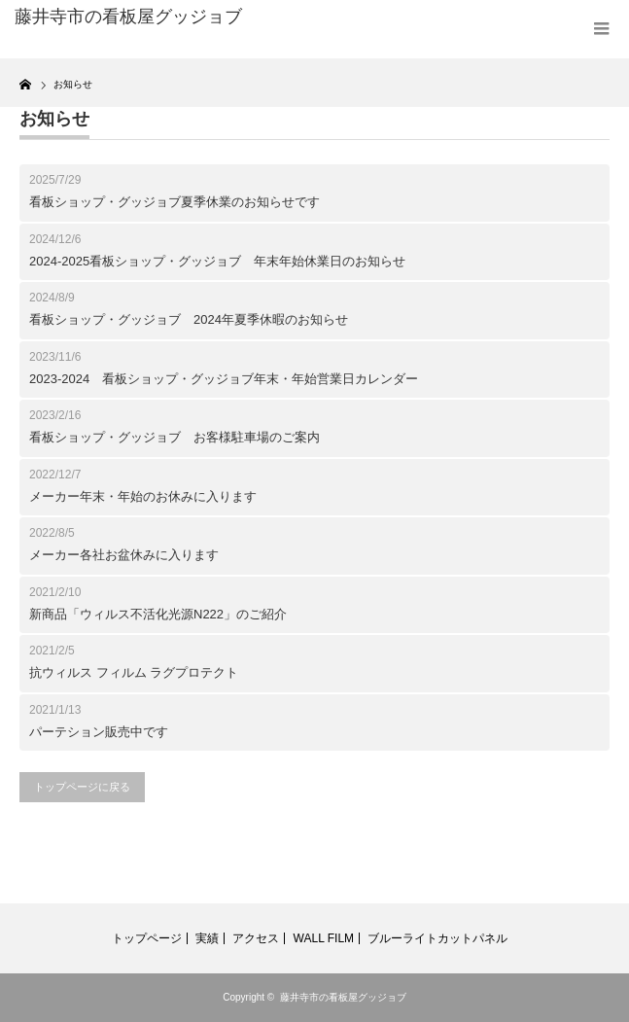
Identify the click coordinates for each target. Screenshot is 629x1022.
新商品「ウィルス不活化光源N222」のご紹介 (158, 614)
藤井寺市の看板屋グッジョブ (343, 997)
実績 (207, 938)
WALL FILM (324, 938)
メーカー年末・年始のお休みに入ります (143, 496)
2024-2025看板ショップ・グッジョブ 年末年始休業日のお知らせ (217, 261)
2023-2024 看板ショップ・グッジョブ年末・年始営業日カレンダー (223, 378)
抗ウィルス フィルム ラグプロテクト (133, 672)
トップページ (147, 938)
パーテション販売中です (98, 731)
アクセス (255, 938)
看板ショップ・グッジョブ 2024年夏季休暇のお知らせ (188, 319)
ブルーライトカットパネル (437, 938)
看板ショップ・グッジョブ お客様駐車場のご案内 (174, 437)
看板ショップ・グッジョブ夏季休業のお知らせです (174, 201)
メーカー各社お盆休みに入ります (124, 554)
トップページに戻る (82, 787)
